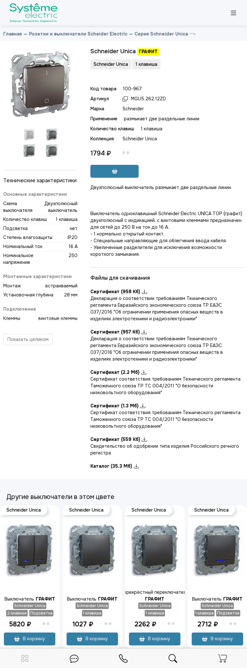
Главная (12, 34)
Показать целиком (28, 339)
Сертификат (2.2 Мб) (118, 372)
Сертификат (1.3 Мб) (117, 406)
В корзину (29, 639)
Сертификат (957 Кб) (118, 332)
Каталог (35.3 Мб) (114, 466)
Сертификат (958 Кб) (118, 291)
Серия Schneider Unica (161, 34)
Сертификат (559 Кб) (118, 439)
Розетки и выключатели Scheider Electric (78, 34)
